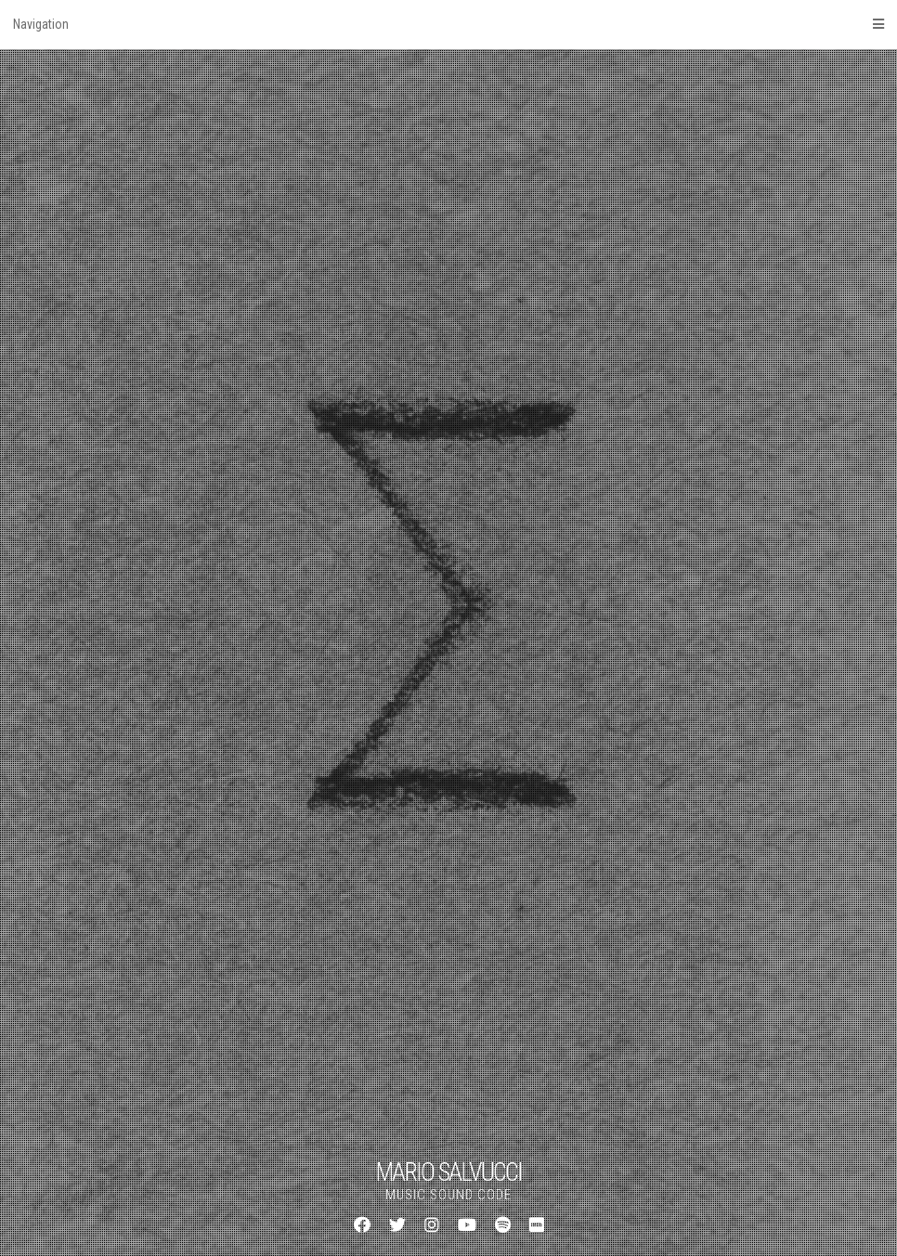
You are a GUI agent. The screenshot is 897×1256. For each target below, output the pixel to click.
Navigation (448, 24)
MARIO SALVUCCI (448, 1172)
